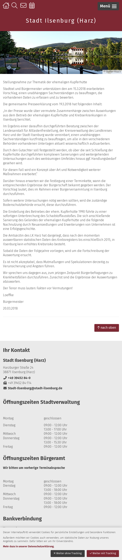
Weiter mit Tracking (103, 553)
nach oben (106, 327)
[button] (108, 6)
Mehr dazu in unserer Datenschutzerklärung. (28, 546)
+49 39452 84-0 (16, 378)
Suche (15, 7)
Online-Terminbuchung (33, 7)
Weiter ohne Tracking (68, 553)
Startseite (6, 7)
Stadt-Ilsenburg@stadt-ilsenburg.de (32, 388)
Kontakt (24, 7)
